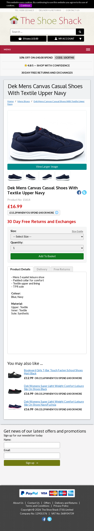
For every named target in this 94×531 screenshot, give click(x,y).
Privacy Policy (61, 505)
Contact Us (34, 502)
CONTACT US (72, 10)
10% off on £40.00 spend (36, 57)
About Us (18, 502)
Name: (7, 439)
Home (10, 101)
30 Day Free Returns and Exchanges (47, 72)
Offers (47, 502)
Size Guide (77, 231)
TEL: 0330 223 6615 (24, 10)
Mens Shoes (24, 101)
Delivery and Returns (66, 502)
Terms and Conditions (37, 505)
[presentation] (32, 474)
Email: (7, 450)
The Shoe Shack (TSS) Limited (57, 509)
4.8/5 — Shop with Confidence (47, 65)
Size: (47, 231)
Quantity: (17, 242)
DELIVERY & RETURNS (50, 10)
